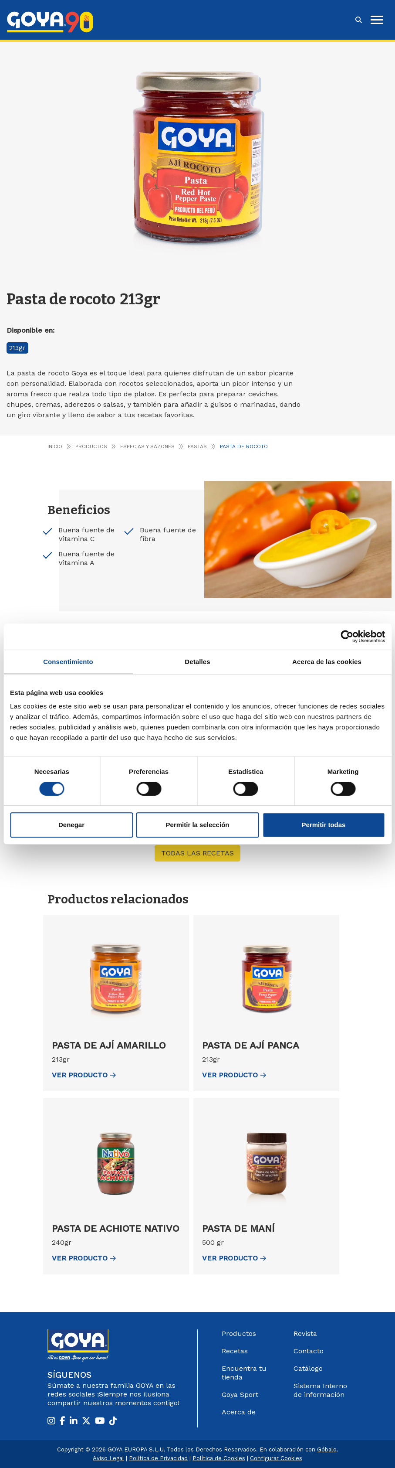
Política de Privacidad (158, 1458)
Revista (305, 1333)
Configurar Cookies (276, 1458)
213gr (17, 348)
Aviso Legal (108, 1458)
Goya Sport (240, 1394)
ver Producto (84, 1075)
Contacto (309, 1351)
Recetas (235, 1351)
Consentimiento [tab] (68, 661)
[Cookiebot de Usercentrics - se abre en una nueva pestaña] (347, 636)
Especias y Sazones (147, 446)
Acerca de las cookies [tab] (326, 661)
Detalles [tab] (197, 661)
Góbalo (327, 1449)
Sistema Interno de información (320, 1390)
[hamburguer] (376, 20)
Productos (91, 446)
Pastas (197, 446)
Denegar (71, 824)
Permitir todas (324, 824)
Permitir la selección (198, 824)
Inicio (54, 446)
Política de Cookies (218, 1458)
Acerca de (239, 1412)
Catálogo (308, 1368)
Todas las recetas (197, 853)
